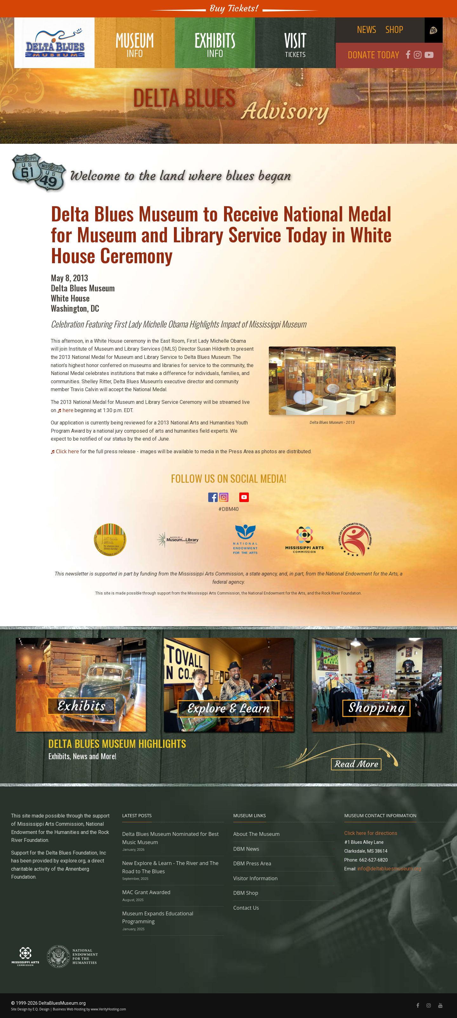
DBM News (246, 848)
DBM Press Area (252, 863)
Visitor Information (255, 878)
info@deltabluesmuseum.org (389, 869)
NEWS (366, 30)
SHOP (394, 30)
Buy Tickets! (234, 8)
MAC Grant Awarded (146, 892)
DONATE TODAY (373, 55)
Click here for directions (370, 833)
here (68, 410)
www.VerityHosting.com (108, 1009)
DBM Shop (245, 892)
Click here (67, 451)
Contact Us (246, 907)
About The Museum (256, 833)
